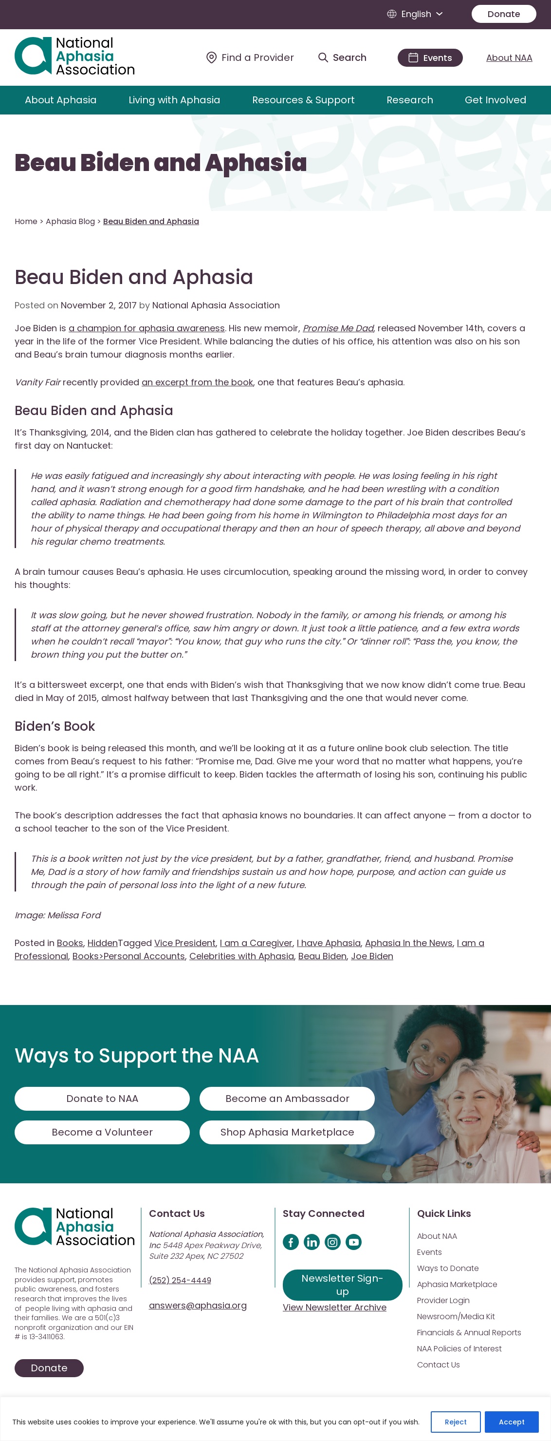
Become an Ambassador (287, 1098)
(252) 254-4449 (180, 1280)
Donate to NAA (102, 1098)
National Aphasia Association (216, 305)
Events (429, 1252)
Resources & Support (303, 100)
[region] (275, 1419)
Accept (512, 1422)
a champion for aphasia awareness (147, 328)
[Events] (430, 58)
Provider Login (443, 1300)
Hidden (103, 943)
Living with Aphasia (174, 100)
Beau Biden (322, 956)
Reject (456, 1422)
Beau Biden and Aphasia (161, 163)
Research (409, 100)
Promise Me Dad (338, 328)
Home (26, 221)
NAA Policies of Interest (459, 1348)
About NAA (509, 58)
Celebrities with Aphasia (241, 956)
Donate (504, 14)
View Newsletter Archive (334, 1307)
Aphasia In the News (409, 943)
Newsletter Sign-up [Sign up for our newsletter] (342, 1284)
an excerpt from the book (197, 382)
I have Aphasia (329, 943)
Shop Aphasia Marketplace (287, 1132)
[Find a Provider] (250, 57)
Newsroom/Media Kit (456, 1316)
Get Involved (496, 100)
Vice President (185, 943)
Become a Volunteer (102, 1132)
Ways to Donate (448, 1268)
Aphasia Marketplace (457, 1284)
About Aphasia (61, 100)
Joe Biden (372, 956)
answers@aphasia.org (198, 1305)
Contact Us (438, 1364)
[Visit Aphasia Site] (86, 57)
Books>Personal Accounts (129, 956)
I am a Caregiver (256, 943)
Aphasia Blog (70, 221)
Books (70, 943)
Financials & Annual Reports (469, 1332)
